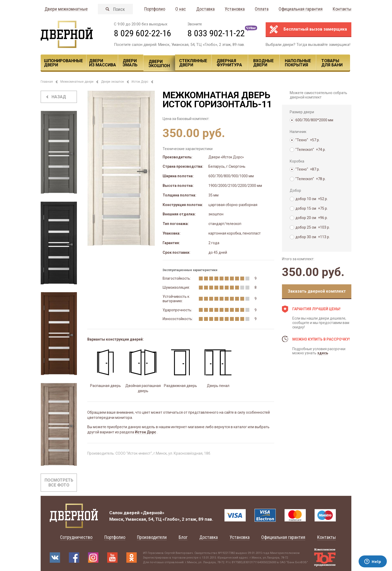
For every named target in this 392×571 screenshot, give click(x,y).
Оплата (261, 9)
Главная (47, 81)
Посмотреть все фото (59, 483)
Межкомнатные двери (76, 81)
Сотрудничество (76, 537)
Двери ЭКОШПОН (159, 63)
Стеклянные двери (193, 62)
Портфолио (154, 9)
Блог (183, 537)
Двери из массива (102, 62)
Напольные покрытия (298, 62)
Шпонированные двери (63, 62)
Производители (152, 537)
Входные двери (263, 62)
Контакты (342, 9)
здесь (322, 353)
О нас (180, 9)
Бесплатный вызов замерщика (315, 29)
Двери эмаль (130, 62)
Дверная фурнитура (229, 62)
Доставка (205, 9)
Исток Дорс (140, 81)
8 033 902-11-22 (216, 33)
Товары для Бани (332, 62)
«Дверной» (152, 512)
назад (59, 96)
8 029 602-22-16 (142, 33)
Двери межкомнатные (66, 9)
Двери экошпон (112, 81)
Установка (235, 9)
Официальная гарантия (301, 9)
